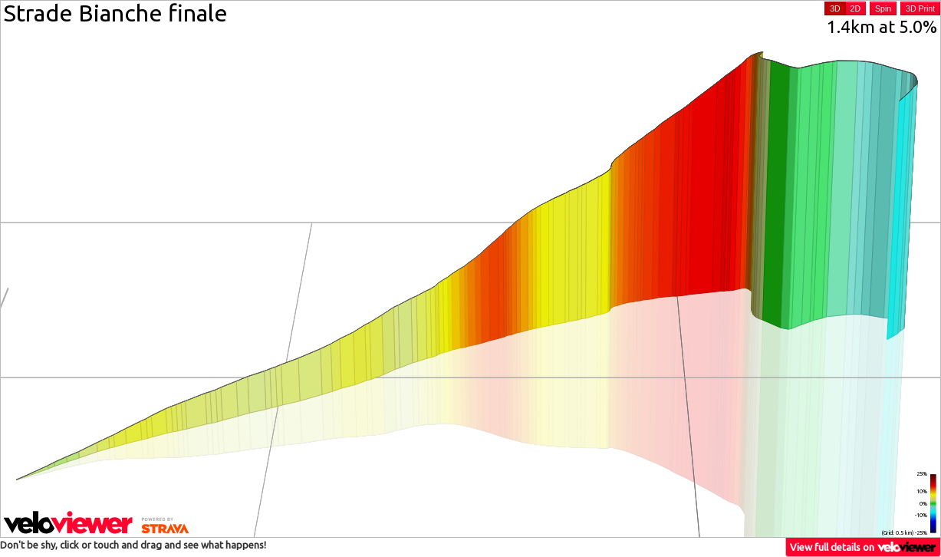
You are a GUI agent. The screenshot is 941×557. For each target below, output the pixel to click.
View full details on (863, 546)
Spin (883, 8)
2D (855, 8)
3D (835, 8)
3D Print (920, 8)
